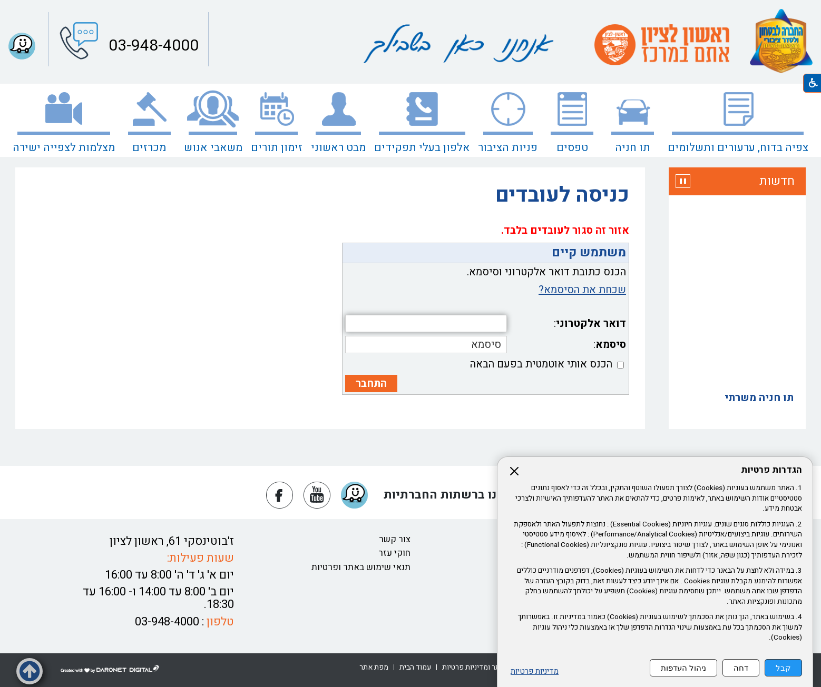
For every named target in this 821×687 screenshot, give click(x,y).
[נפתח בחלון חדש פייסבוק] (279, 495)
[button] (21, 46)
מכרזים (149, 148)
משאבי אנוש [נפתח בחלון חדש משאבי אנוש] (213, 148)
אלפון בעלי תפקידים (422, 148)
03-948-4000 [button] (152, 45)
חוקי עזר (394, 553)
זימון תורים (276, 148)
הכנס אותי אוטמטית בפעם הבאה (541, 364)
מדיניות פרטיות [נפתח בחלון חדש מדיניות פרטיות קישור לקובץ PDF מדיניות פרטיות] (535, 671)
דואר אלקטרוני (591, 323)
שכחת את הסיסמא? (582, 289)
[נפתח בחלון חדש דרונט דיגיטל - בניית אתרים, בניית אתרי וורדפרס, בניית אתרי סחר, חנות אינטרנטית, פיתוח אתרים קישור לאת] (110, 669)
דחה (741, 667)
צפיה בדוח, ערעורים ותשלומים (738, 148)
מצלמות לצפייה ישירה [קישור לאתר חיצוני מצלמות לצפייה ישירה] (64, 148)
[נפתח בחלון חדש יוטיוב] (317, 495)
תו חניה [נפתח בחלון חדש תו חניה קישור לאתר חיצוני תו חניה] (632, 148)
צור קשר (394, 539)
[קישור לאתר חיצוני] (661, 44)
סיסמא (610, 344)
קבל (783, 667)
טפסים (572, 148)
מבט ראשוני (338, 148)
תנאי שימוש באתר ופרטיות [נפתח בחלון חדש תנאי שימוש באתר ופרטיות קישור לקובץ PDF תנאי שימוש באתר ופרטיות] (360, 567)
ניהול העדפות (683, 667)
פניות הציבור (507, 148)
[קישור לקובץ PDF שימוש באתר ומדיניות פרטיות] (486, 667)
